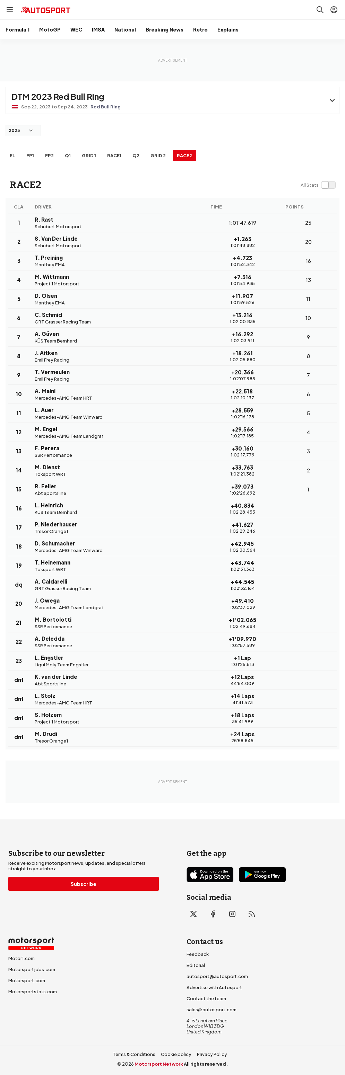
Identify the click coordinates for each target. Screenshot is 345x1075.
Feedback (198, 954)
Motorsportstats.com (32, 991)
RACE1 (114, 155)
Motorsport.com (26, 980)
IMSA (98, 29)
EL (12, 155)
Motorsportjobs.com (31, 969)
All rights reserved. (206, 1064)
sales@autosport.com (211, 1009)
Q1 (68, 155)
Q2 (135, 155)
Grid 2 (158, 155)
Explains (228, 29)
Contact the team (206, 998)
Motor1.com (21, 958)
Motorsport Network (159, 1064)
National (125, 29)
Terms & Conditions (134, 1054)
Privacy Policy (212, 1054)
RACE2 (184, 155)
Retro (200, 29)
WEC (76, 29)
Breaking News (164, 29)
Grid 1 (89, 155)
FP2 (49, 155)
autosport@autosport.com (217, 976)
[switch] (318, 184)
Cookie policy (176, 1054)
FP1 (30, 155)
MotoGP (50, 29)
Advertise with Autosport (214, 987)
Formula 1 (17, 29)
